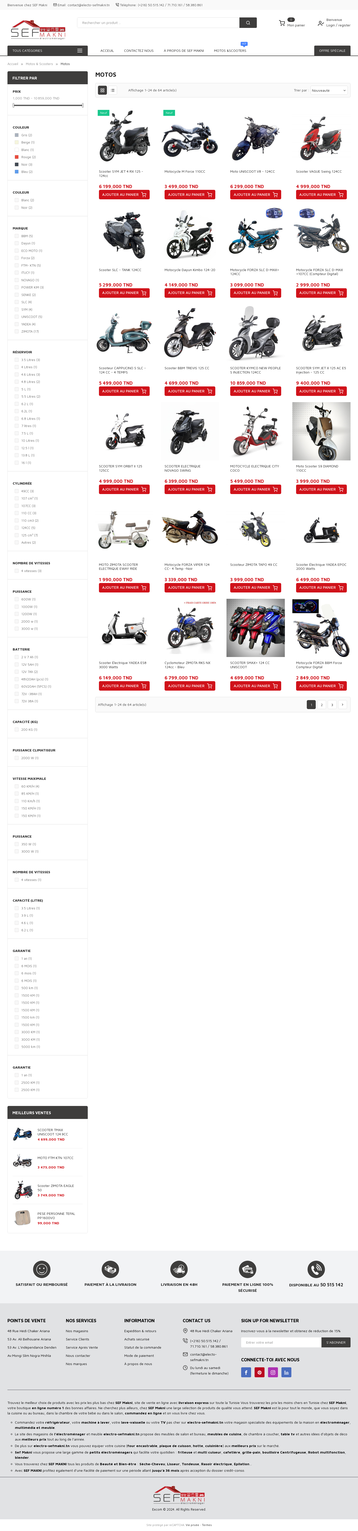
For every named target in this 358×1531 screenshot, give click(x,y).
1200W (29, 614)
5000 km (30, 1047)
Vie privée (192, 1525)
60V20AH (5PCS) (36, 686)
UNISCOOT (31, 317)
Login (331, 25)
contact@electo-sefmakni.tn (89, 5)
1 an (26, 958)
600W (28, 599)
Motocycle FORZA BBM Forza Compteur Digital (319, 664)
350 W (28, 844)
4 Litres (29, 367)
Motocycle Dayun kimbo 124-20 (190, 270)
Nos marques (76, 1364)
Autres (28, 542)
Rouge (28, 157)
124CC (28, 528)
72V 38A (29, 701)
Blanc (27, 150)
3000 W (30, 851)
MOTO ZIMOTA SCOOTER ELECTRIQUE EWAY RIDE (118, 566)
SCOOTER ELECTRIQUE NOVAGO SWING (183, 468)
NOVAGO (30, 280)
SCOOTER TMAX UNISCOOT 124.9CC (53, 1132)
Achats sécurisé (136, 1339)
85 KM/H (30, 794)
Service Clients (77, 1339)
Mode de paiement (139, 1355)
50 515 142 (331, 1284)
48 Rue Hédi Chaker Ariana (28, 1331)
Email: (62, 5)
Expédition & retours (140, 1331)
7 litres (28, 426)
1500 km (30, 1017)
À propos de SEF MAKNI (188, 50)
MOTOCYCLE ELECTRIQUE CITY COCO (254, 468)
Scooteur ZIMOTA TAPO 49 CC (253, 564)
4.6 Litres (30, 374)
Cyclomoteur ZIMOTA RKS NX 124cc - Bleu (187, 664)
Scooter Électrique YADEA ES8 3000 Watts (122, 664)
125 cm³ (29, 535)
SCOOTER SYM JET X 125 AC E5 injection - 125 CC (321, 370)
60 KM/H (30, 786)
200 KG (29, 729)
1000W (29, 607)
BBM (27, 236)
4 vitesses (31, 571)
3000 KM (30, 1032)
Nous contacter (78, 1355)
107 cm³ (29, 498)
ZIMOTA (30, 331)
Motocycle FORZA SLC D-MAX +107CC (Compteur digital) (319, 272)
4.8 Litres (30, 382)
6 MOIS (29, 966)
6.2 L (27, 404)
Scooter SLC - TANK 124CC (120, 270)
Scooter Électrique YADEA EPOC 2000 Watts (321, 566)
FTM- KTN (31, 265)
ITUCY (27, 273)
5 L (26, 389)
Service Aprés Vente (82, 1347)
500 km (29, 988)
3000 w (29, 629)
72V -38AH (31, 694)
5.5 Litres (30, 396)
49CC (27, 491)
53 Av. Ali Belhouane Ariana (29, 1339)
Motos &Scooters (141, 49)
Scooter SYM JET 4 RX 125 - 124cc (121, 173)
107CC (28, 506)
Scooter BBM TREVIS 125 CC (187, 368)
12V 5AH (29, 664)
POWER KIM (32, 287)
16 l (26, 463)
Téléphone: (128, 5)
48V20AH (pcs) (34, 679)
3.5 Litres (30, 360)
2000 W (30, 758)
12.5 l (27, 448)
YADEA (28, 324)
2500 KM (30, 1083)
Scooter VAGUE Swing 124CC (319, 171)
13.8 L (28, 455)
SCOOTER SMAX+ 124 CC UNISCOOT (250, 664)
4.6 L (27, 923)
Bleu (27, 172)
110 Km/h (30, 801)
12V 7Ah (29, 672)
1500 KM (30, 995)
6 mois (28, 973)
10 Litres (30, 440)
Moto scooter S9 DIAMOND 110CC (317, 468)
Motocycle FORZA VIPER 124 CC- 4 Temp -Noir (187, 566)
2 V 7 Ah (29, 657)
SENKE (28, 295)
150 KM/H (31, 808)
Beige (28, 142)
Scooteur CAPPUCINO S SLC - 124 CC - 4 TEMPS (122, 370)
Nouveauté (329, 90)
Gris (26, 135)
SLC (26, 302)
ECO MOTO (31, 251)
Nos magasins (77, 1331)
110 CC (28, 513)
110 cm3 (30, 520)
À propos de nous (138, 1364)
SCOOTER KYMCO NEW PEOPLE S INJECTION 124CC (255, 370)
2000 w (29, 621)
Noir (26, 164)
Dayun (28, 243)
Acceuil (107, 50)
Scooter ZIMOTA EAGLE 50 (56, 1187)
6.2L (26, 411)
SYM (26, 309)
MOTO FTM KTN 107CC (56, 1158)
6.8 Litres (30, 419)
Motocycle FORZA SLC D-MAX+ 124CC (254, 272)
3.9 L (27, 915)
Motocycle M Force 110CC (185, 171)
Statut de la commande (142, 1347)
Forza (28, 258)
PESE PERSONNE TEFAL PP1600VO (56, 1215)
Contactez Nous (233, 50)
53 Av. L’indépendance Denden (31, 1347)
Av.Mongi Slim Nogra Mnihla (29, 1355)
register (344, 25)
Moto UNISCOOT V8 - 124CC (252, 171)
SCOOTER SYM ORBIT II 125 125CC (120, 468)
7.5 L (27, 433)
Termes (207, 1525)
